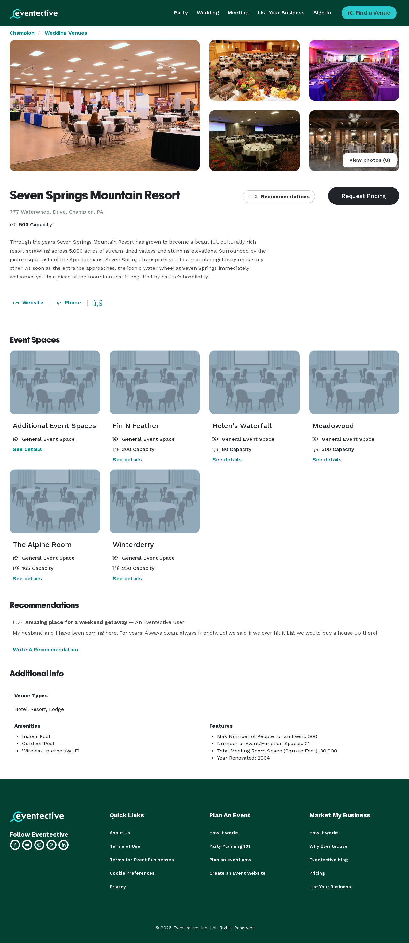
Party (181, 13)
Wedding (208, 13)
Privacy (118, 886)
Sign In (322, 13)
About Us (120, 832)
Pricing (317, 873)
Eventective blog (328, 859)
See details (27, 449)
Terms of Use (125, 846)
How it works (224, 832)
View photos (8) (369, 160)
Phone (69, 303)
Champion (22, 33)
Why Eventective (328, 846)
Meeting (238, 13)
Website (28, 303)
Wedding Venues (66, 33)
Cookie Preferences (132, 873)
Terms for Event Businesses (142, 859)
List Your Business (281, 13)
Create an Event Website (237, 873)
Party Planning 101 (229, 846)
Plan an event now (230, 859)
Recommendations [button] (278, 196)
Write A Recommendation (45, 649)
